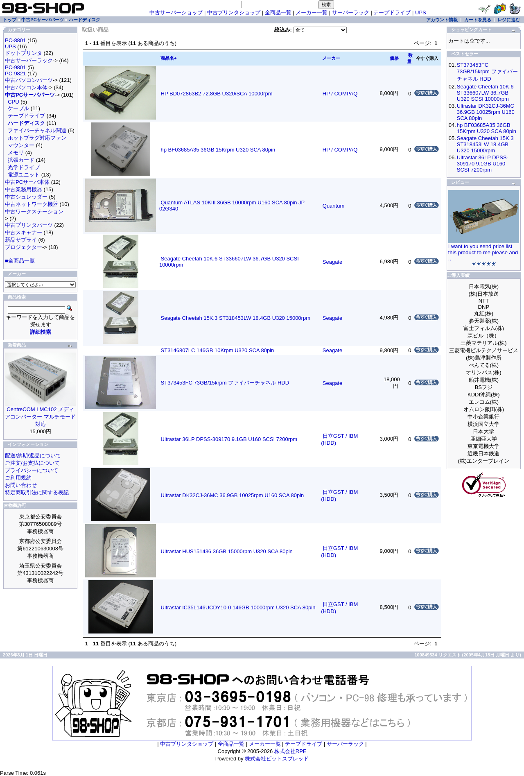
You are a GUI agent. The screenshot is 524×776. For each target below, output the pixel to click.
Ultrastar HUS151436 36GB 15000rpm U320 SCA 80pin (227, 551)
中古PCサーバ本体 (27, 182)
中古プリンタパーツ (29, 225)
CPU (13, 102)
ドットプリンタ (23, 53)
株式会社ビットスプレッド (277, 759)
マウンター (21, 145)
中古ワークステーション (34, 211)
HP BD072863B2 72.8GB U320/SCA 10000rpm (217, 93)
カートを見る (477, 19)
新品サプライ (21, 240)
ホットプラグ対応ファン (37, 138)
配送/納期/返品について (33, 455)
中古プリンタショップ (233, 12)
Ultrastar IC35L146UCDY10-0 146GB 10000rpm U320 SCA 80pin (238, 607)
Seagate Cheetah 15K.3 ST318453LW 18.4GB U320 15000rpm (235, 318)
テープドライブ (392, 12)
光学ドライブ (24, 167)
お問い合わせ (21, 485)
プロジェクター (23, 247)
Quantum (333, 206)
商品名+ (168, 58)
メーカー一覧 (312, 12)
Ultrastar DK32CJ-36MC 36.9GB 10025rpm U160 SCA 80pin (232, 495)
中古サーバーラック (29, 60)
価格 (394, 58)
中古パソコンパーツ (29, 80)
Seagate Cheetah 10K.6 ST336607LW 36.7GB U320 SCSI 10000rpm (485, 93)
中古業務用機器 (23, 189)
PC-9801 (15, 67)
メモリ (16, 152)
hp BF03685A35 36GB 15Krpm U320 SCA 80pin (218, 150)
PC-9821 (15, 73)
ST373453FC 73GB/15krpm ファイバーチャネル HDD (225, 383)
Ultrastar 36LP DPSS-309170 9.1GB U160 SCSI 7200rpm (229, 439)
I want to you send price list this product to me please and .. (483, 252)
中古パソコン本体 (26, 87)
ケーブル (18, 108)
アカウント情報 (442, 19)
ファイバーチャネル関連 (37, 130)
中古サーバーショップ (176, 12)
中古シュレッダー (26, 197)
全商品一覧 (278, 12)
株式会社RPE (290, 751)
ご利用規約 (18, 478)
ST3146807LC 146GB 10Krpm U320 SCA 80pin (217, 350)
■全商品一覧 (20, 261)
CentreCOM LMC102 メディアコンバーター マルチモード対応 (40, 416)
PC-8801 (15, 40)
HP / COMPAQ (340, 93)
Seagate (332, 262)
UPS (420, 12)
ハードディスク (84, 19)
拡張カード (21, 160)
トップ (9, 19)
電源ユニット (24, 175)
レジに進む (508, 19)
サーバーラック (350, 12)
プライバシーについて (31, 470)
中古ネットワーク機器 (31, 204)
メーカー (331, 58)
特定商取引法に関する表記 (37, 492)
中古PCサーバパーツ (42, 19)
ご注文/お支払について (32, 463)
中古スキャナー (23, 232)
